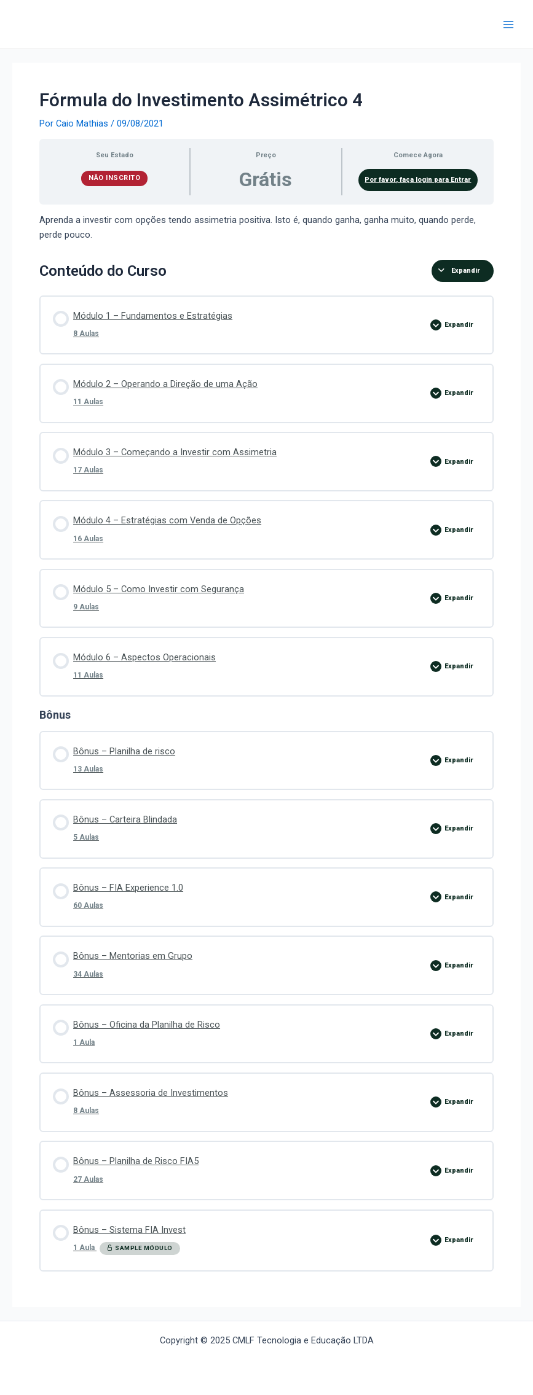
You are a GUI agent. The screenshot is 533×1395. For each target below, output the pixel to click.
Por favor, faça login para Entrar (418, 180)
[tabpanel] (266, 227)
